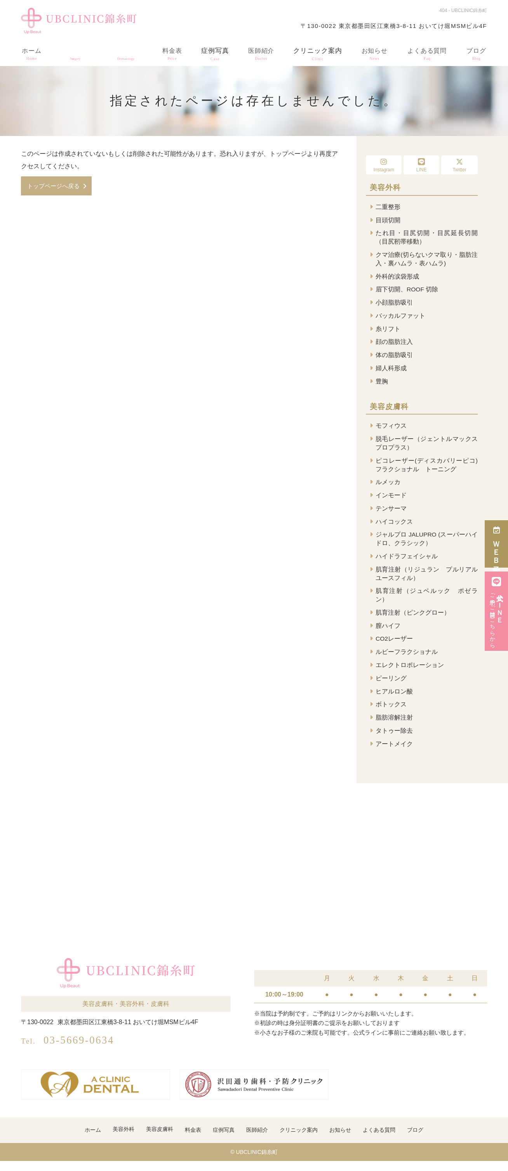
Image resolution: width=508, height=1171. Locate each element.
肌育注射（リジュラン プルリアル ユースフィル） (427, 579)
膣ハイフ (388, 633)
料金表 (170, 52)
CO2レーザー (394, 646)
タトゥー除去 (394, 740)
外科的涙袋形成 (397, 277)
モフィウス (391, 429)
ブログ (476, 52)
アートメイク (394, 753)
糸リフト (388, 331)
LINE (421, 165)
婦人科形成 (391, 371)
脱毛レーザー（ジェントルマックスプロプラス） (427, 447)
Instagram (384, 165)
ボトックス (391, 713)
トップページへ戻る (55, 186)
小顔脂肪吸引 (394, 304)
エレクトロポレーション (410, 673)
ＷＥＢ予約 (496, 544)
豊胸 (382, 384)
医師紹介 (260, 52)
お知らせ (373, 52)
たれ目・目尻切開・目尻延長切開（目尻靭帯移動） (427, 238)
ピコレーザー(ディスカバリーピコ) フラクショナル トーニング (427, 469)
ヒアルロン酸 (394, 700)
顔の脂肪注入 (394, 344)
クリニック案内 (316, 52)
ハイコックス (394, 527)
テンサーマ (391, 513)
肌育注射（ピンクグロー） (413, 620)
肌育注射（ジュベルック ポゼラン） (427, 602)
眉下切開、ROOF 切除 (407, 291)
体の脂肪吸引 (394, 358)
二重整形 (388, 207)
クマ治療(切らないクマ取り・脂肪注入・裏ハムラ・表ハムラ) (427, 259)
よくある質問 (427, 52)
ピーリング (391, 686)
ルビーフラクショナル (407, 660)
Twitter (459, 165)
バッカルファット (400, 317)
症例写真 (213, 52)
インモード (391, 500)
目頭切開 (388, 220)
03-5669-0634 (80, 1049)
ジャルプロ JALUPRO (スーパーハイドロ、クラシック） (427, 544)
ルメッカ (388, 487)
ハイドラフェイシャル (407, 562)
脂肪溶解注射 (394, 726)
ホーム (31, 52)
